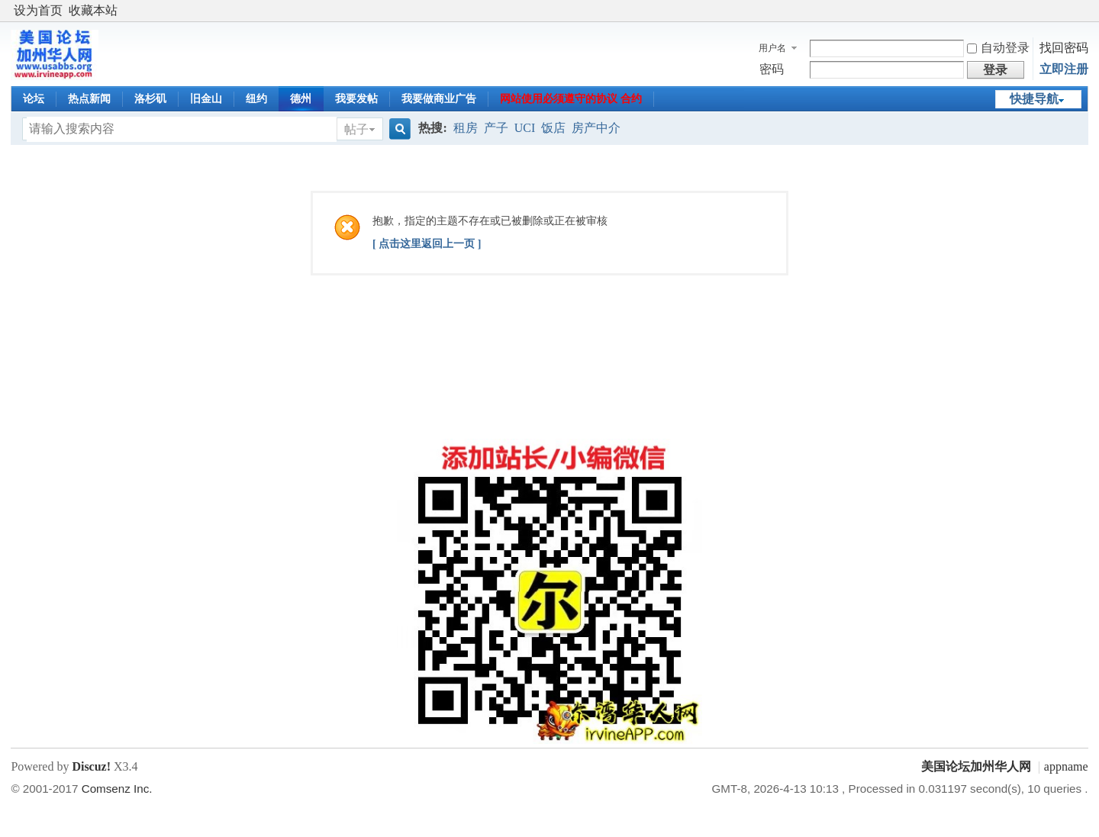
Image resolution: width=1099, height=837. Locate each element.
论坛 (33, 99)
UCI (525, 127)
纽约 (256, 99)
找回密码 (1063, 47)
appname (1066, 766)
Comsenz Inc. (117, 788)
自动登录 (998, 47)
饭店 (553, 127)
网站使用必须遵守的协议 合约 (571, 99)
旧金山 (206, 99)
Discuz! (91, 766)
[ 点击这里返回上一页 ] (426, 243)
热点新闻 (89, 99)
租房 (465, 127)
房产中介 (596, 127)
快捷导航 (1034, 98)
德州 (300, 99)
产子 (496, 127)
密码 (771, 69)
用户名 (772, 48)
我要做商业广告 (438, 99)
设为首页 (38, 10)
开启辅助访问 (1084, 11)
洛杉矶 (150, 99)
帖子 (356, 129)
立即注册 (1063, 69)
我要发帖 (356, 99)
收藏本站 (93, 10)
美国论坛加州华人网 (976, 766)
